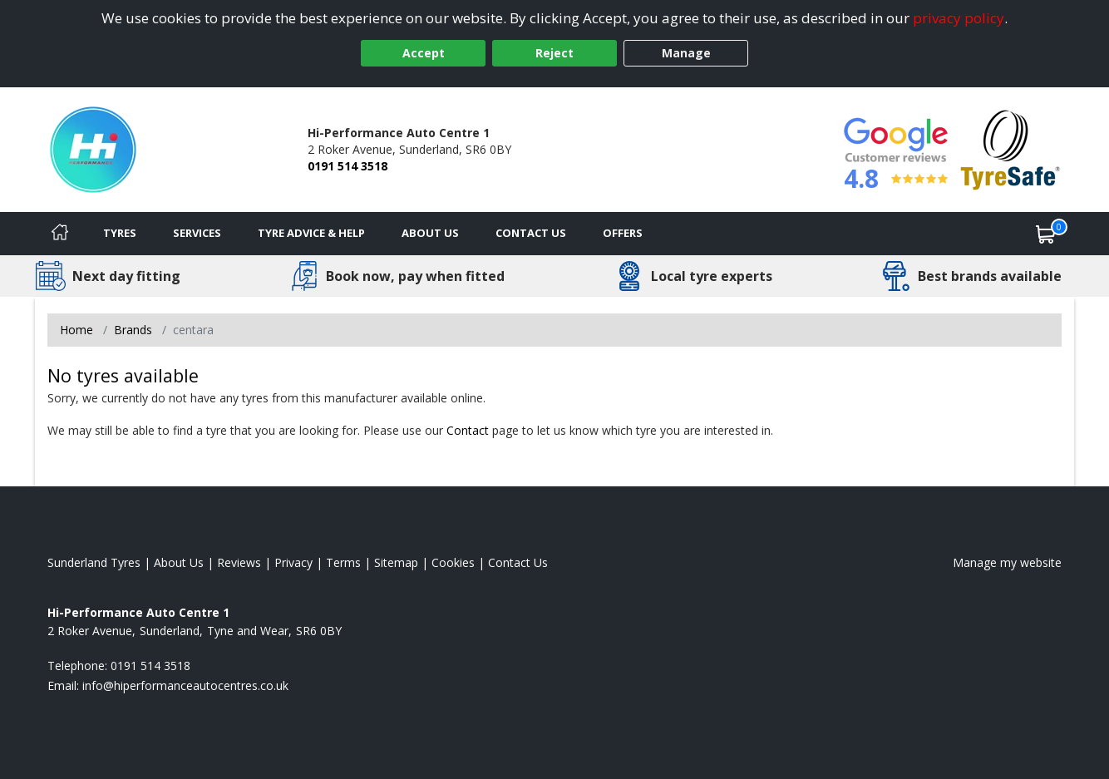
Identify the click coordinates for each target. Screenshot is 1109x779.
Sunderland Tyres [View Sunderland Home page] (93, 562)
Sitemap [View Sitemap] (396, 562)
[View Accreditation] (1010, 148)
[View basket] (1046, 233)
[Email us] (185, 685)
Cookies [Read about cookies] (453, 562)
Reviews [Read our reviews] (239, 562)
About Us (430, 232)
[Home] (60, 233)
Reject (554, 53)
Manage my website (1007, 562)
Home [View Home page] (76, 330)
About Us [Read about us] (179, 562)
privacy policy (958, 17)
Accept (423, 53)
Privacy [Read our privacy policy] (293, 562)
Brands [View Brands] (133, 330)
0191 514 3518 (347, 166)
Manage (686, 53)
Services (197, 232)
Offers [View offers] (623, 232)
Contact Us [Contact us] (530, 232)
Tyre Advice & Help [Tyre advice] (311, 232)
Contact (467, 430)
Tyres (119, 232)
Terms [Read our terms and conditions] (343, 562)
